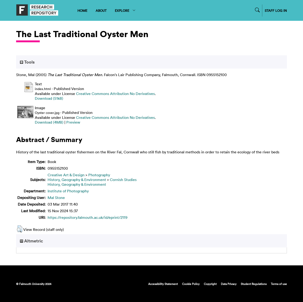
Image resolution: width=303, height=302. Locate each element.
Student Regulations (254, 284)
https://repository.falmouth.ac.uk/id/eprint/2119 (87, 217)
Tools (27, 62)
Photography (99, 175)
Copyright (210, 284)
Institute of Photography (68, 191)
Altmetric (31, 241)
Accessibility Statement (163, 284)
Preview (73, 122)
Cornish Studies (123, 179)
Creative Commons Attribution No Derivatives (115, 93)
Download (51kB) (49, 98)
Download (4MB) (49, 122)
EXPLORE (125, 10)
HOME (82, 10)
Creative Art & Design (66, 175)
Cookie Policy (191, 284)
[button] (19, 229)
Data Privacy (228, 284)
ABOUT (101, 10)
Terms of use (279, 284)
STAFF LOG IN (276, 10)
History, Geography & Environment (77, 179)
